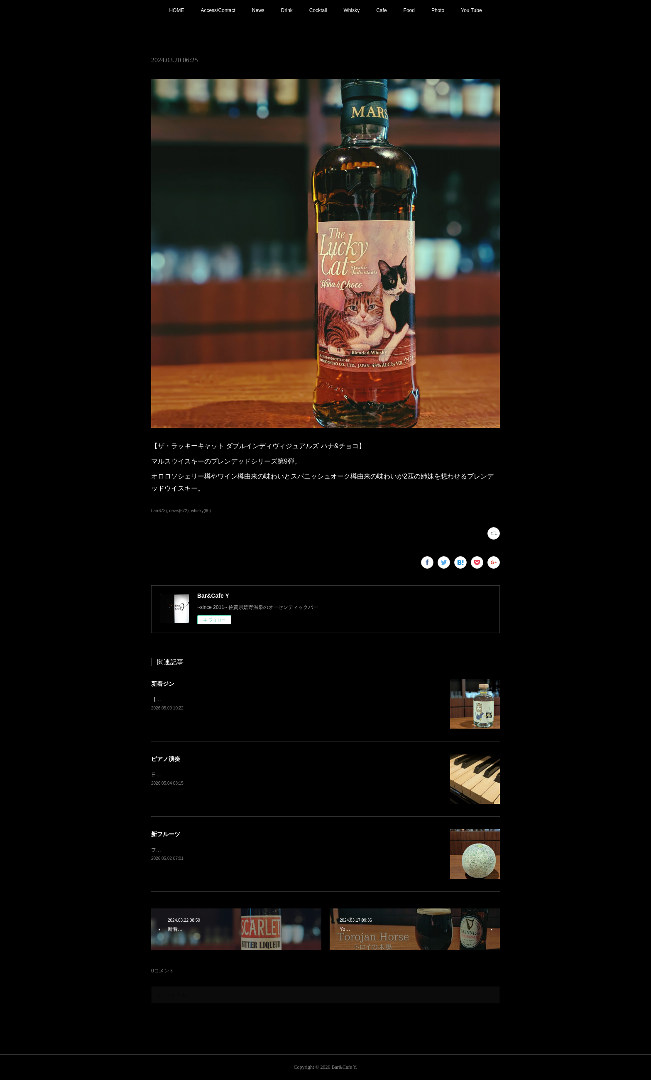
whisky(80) (201, 510)
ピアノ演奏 (165, 759)
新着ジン (162, 683)
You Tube (471, 10)
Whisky (352, 10)
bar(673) (159, 510)
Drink (287, 10)
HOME (176, 10)
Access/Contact (218, 10)
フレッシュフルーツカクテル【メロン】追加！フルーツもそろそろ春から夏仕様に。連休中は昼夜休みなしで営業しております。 (295, 850)
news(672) (179, 510)
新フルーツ (165, 834)
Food (409, 10)
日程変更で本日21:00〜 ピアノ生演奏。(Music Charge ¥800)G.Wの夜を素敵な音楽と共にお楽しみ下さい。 (271, 775)
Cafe (381, 10)
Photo (437, 10)
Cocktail (318, 10)
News (258, 10)
